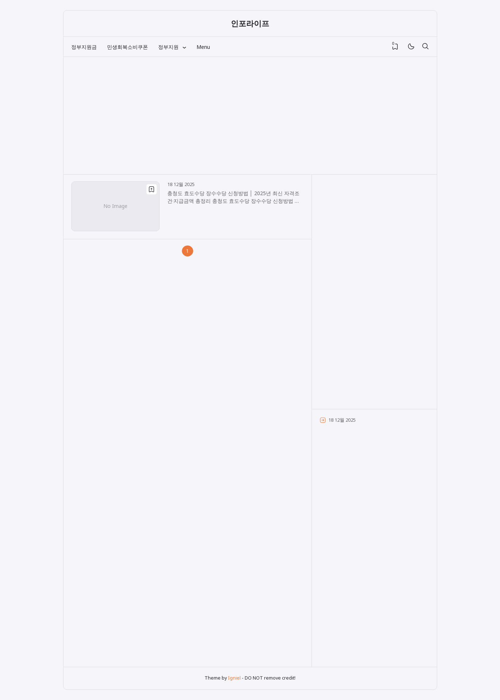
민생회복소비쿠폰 (127, 46)
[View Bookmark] (395, 46)
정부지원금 (84, 46)
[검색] (425, 47)
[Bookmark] (151, 189)
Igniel (234, 678)
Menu (203, 46)
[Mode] (410, 46)
